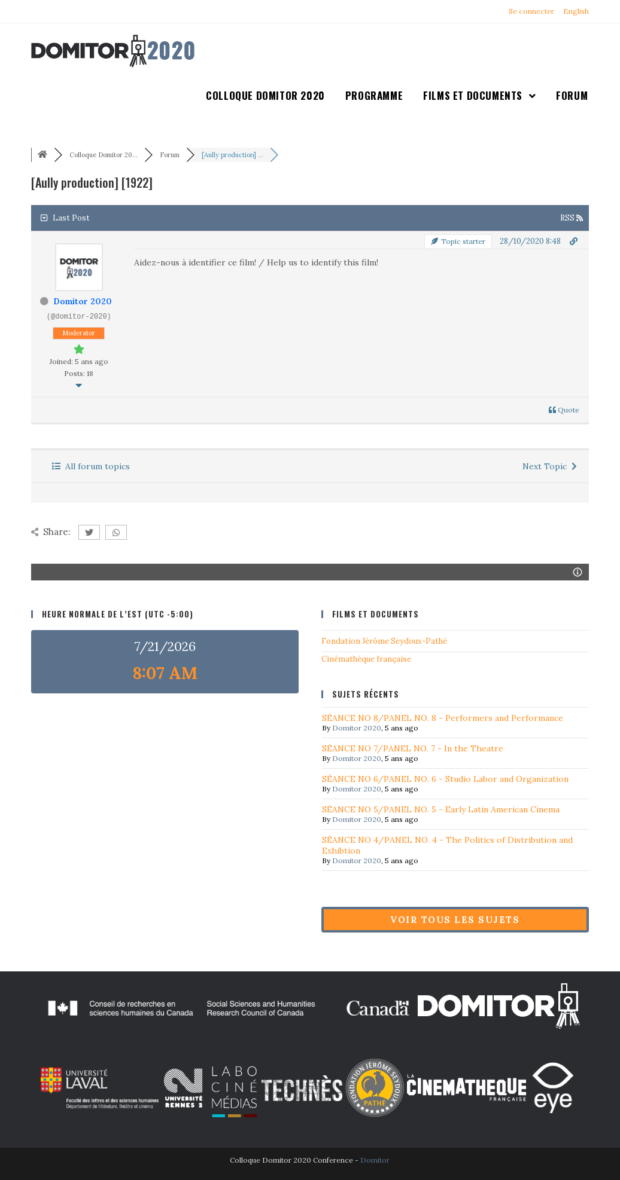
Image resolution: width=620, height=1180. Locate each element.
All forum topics (91, 466)
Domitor (375, 1159)
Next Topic (549, 466)
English (576, 11)
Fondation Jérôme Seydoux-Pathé (384, 641)
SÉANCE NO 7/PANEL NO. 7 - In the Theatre (412, 748)
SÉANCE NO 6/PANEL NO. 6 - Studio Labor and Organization (445, 779)
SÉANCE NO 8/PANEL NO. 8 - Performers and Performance (442, 718)
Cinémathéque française (366, 659)
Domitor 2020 (82, 301)
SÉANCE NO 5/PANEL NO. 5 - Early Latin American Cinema (441, 809)
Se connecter (531, 11)
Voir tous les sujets (454, 919)
